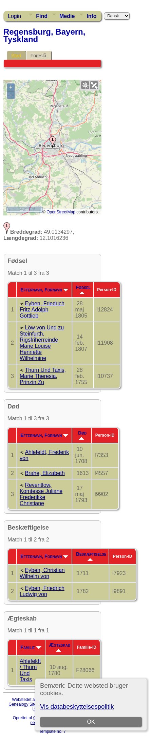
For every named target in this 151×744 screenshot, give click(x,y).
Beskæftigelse (91, 556)
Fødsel (83, 289)
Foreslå (38, 55)
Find (42, 16)
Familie (30, 647)
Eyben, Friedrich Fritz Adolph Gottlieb (42, 310)
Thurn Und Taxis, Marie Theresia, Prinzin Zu (43, 376)
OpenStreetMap (60, 212)
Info (91, 16)
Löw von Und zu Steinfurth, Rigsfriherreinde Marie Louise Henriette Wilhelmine (42, 343)
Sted (16, 55)
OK (91, 722)
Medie (67, 16)
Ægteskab (59, 647)
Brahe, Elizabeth (44, 473)
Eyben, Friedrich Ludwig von (42, 591)
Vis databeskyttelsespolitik (77, 706)
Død (82, 435)
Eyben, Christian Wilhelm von (42, 573)
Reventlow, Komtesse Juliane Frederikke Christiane (41, 494)
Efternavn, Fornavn (44, 289)
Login (14, 16)
